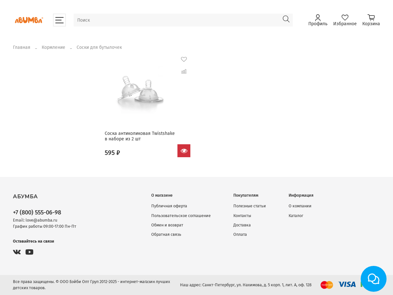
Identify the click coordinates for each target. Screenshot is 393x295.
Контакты (242, 215)
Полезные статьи (249, 205)
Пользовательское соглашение (181, 215)
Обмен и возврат (167, 225)
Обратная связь (166, 234)
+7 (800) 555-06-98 (37, 212)
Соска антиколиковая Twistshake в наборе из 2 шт (140, 136)
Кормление (53, 47)
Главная (21, 47)
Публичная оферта (169, 205)
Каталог (296, 215)
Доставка (242, 225)
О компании (300, 205)
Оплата (240, 234)
